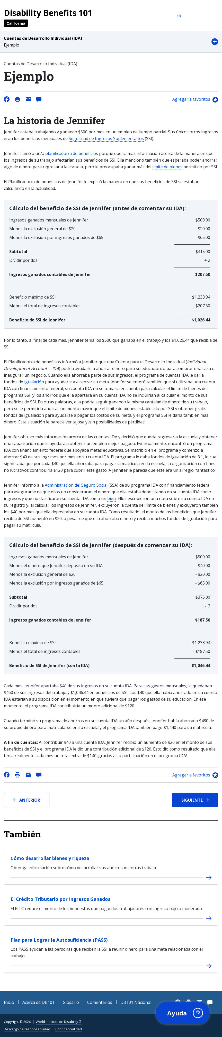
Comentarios (99, 1002)
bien (111, 498)
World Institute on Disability (57, 1021)
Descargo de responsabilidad (27, 1029)
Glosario (71, 1002)
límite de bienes (167, 167)
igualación (34, 382)
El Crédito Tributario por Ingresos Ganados (60, 899)
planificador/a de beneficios (71, 153)
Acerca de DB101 (38, 1002)
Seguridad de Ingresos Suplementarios (106, 138)
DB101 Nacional (135, 1002)
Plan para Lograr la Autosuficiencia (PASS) (59, 940)
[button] (111, 41)
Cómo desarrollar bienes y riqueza (50, 858)
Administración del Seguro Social (76, 485)
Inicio (9, 1002)
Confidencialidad (68, 1029)
